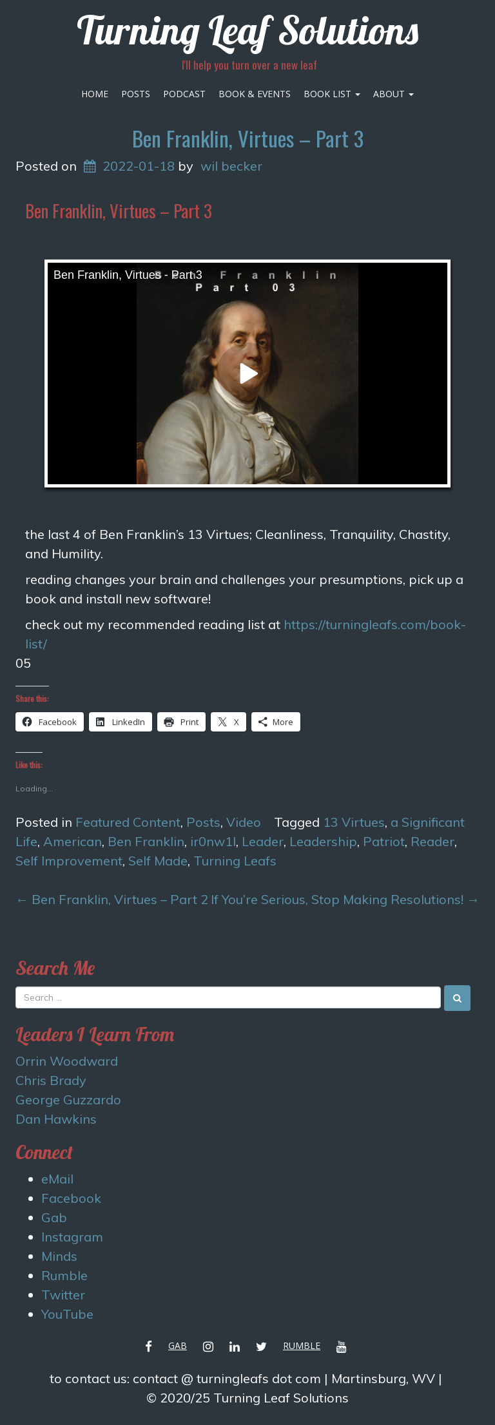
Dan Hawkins (56, 1119)
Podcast (184, 94)
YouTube (67, 1314)
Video (243, 822)
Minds (59, 1256)
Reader (432, 841)
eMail (57, 1179)
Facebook (71, 1198)
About (393, 94)
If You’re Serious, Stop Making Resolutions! (345, 899)
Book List (332, 94)
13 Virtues (354, 822)
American (72, 841)
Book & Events (254, 94)
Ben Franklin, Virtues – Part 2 (111, 899)
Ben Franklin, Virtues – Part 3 (248, 138)
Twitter (63, 1295)
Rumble (64, 1275)
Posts (135, 94)
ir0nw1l (213, 841)
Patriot (384, 841)
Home (94, 94)
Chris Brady (50, 1080)
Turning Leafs (235, 861)
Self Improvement (68, 861)
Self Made (158, 861)
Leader (263, 841)
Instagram (72, 1237)
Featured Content (127, 822)
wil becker (231, 166)
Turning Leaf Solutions (247, 30)
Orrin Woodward (66, 1061)
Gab (54, 1217)
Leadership (323, 841)
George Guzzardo (68, 1099)
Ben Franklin (146, 841)
